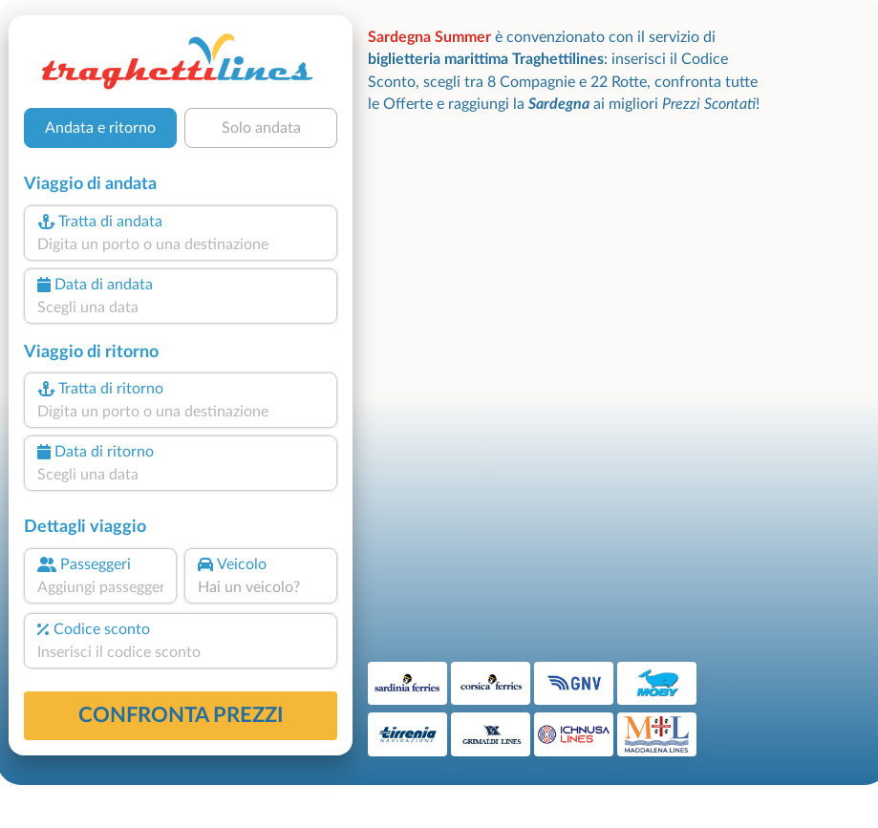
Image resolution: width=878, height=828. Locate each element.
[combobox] (180, 244)
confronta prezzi (181, 715)
